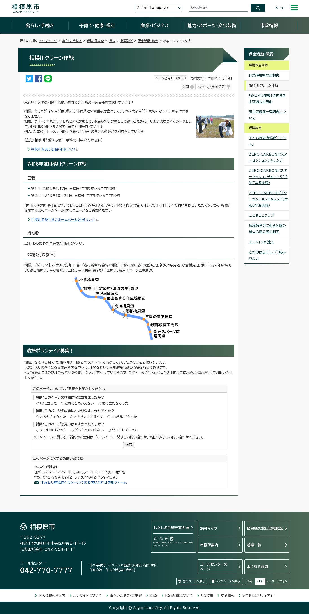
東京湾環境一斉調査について (267, 115)
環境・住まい (95, 41)
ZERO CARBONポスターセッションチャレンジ (268, 157)
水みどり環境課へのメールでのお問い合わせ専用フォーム (84, 482)
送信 (128, 444)
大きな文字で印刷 (211, 87)
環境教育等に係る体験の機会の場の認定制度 (267, 228)
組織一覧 (254, 545)
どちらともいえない (79, 403)
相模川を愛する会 (55, 149)
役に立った (48, 403)
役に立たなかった (115, 403)
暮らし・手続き (40, 25)
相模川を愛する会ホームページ (65, 219)
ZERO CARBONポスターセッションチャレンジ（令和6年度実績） (268, 199)
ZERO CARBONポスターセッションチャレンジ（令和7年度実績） (268, 177)
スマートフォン (278, 581)
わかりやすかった (53, 416)
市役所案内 (209, 545)
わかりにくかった (124, 416)
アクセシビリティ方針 (258, 595)
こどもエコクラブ (261, 215)
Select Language (152, 7)
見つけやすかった (53, 430)
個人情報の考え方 (52, 595)
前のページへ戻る (194, 581)
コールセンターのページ (213, 566)
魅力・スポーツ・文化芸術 (211, 25)
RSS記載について (179, 595)
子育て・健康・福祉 (97, 25)
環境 (112, 41)
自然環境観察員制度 (264, 75)
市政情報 (269, 25)
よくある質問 (257, 566)
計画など (126, 41)
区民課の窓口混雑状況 (265, 528)
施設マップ (208, 528)
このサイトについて (87, 595)
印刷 (185, 87)
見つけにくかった (125, 430)
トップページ (48, 41)
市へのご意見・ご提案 (126, 595)
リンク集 (207, 595)
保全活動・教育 (148, 41)
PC (261, 581)
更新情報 (227, 595)
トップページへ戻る (228, 581)
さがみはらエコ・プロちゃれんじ (267, 255)
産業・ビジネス (154, 25)
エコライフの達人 (261, 242)
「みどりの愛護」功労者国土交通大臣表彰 (267, 98)
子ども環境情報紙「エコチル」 (268, 141)
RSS (153, 595)
